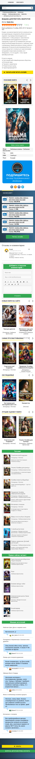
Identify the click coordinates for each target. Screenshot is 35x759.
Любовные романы (16, 149)
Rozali (11, 249)
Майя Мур (24, 14)
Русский (12, 158)
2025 (11, 153)
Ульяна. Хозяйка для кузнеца (26, 440)
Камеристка (26, 403)
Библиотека (3, 2)
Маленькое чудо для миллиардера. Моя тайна (26, 330)
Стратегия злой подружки (9, 367)
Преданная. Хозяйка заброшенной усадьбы (25, 367)
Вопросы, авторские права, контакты (17, 751)
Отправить (17, 296)
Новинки (11, 2)
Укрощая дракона (9, 329)
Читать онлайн (17, 237)
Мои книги (20, 2)
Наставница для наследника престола (9, 403)
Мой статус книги (17, 145)
